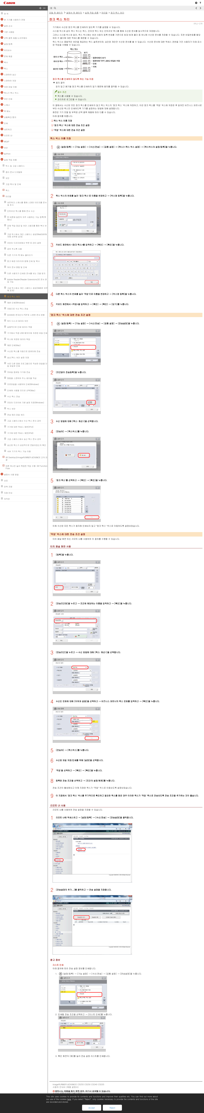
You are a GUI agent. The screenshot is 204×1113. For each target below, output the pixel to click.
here (69, 1099)
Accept (91, 1107)
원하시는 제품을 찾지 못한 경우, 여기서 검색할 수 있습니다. (82, 1091)
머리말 (104, 12)
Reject (112, 1107)
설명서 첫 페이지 (74, 12)
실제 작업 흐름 (91, 12)
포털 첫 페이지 (56, 12)
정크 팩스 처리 (117, 12)
